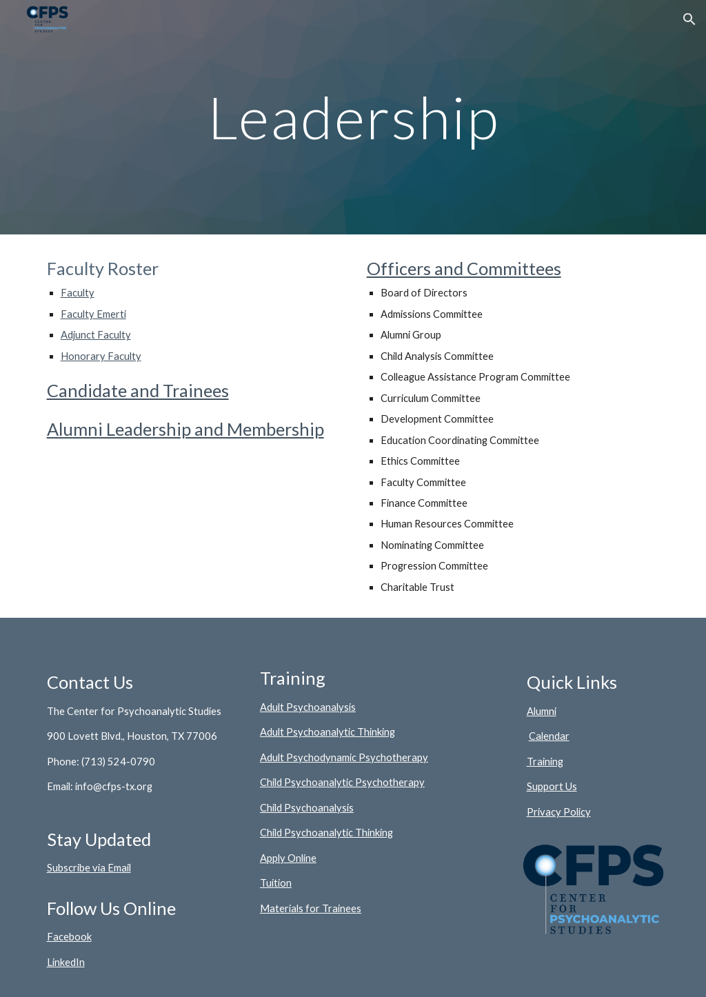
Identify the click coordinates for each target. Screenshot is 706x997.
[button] (689, 19)
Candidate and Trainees (138, 390)
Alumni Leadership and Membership (185, 429)
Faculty (77, 293)
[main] (353, 117)
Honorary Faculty (101, 356)
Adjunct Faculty (96, 335)
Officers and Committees (464, 268)
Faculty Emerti (93, 314)
